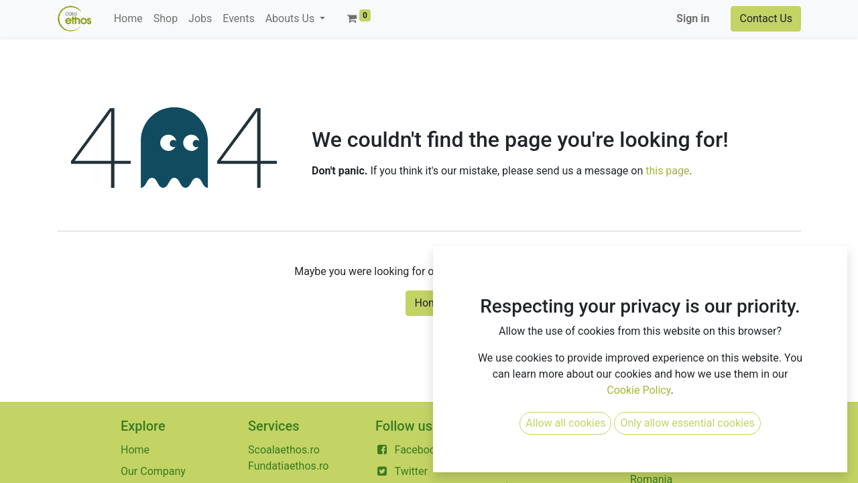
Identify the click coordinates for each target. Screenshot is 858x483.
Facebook (418, 449)
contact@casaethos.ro (557, 466)
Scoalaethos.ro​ (284, 449)
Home (428, 303)
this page (667, 170)
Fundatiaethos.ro (288, 466)
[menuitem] (128, 18)
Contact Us (765, 18)
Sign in (692, 18)
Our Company (153, 471)
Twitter (411, 471)
